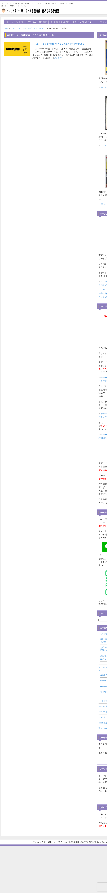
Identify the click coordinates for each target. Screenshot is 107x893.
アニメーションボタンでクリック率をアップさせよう (59, 44)
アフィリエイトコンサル (82, 22)
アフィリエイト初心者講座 (37, 22)
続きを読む (59, 58)
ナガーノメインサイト (15, 22)
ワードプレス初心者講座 (60, 22)
